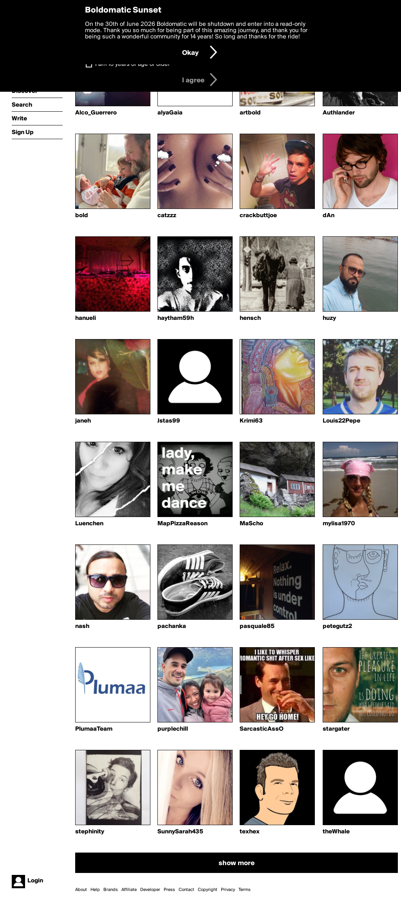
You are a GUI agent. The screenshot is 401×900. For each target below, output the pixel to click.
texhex (250, 832)
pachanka (171, 626)
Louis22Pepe (341, 421)
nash (82, 626)
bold (81, 215)
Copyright (207, 889)
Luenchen (89, 524)
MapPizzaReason (182, 524)
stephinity (89, 832)
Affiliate (129, 889)
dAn (328, 215)
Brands (110, 889)
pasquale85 (257, 626)
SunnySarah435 (180, 832)
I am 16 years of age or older (132, 64)
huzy (329, 318)
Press (169, 889)
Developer (150, 889)
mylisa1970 (339, 524)
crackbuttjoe (258, 215)
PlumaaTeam (93, 729)
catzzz (166, 215)
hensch (250, 318)
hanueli (85, 318)
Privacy (228, 889)
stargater (336, 729)
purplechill (172, 729)
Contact (186, 889)
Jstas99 (168, 421)
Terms (244, 889)
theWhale (336, 832)
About (81, 889)
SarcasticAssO (262, 729)
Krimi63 (251, 421)
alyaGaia (169, 113)
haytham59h (175, 318)
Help (95, 889)
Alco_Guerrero (96, 113)
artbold (250, 113)
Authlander (339, 113)
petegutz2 (337, 626)
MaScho (251, 524)
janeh (83, 421)
